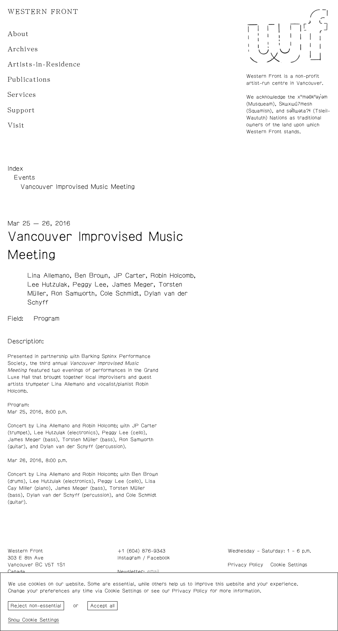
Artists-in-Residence (44, 64)
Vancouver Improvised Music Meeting (77, 186)
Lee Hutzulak (47, 284)
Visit (16, 125)
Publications (29, 79)
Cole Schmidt (119, 293)
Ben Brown (91, 275)
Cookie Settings (288, 564)
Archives (23, 49)
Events (24, 177)
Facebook (158, 557)
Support (21, 110)
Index (15, 168)
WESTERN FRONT (43, 11)
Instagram (129, 557)
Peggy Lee (89, 284)
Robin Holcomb (172, 275)
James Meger (132, 284)
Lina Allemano (48, 275)
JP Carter (129, 275)
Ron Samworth (73, 293)
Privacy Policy (245, 564)
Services (22, 94)
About (18, 33)
